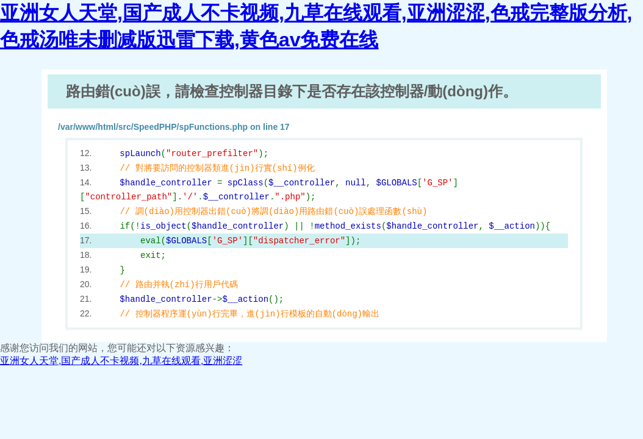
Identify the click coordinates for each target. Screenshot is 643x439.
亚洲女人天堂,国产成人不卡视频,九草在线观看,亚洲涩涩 (121, 360)
